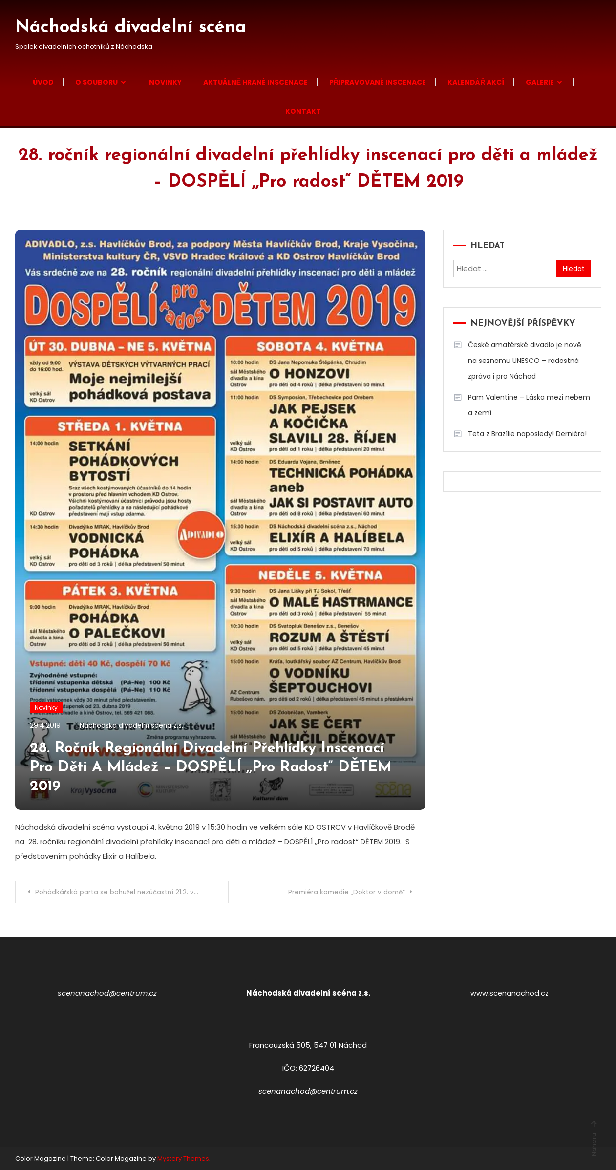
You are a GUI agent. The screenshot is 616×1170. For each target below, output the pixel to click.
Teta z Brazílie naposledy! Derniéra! (527, 434)
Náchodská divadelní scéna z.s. (135, 725)
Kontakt (303, 111)
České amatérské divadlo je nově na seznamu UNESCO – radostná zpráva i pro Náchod (524, 360)
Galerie (540, 82)
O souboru (96, 82)
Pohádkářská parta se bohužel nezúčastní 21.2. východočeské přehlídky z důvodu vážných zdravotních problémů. (124, 892)
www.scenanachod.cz (509, 992)
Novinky (165, 82)
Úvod (43, 82)
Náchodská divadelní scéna (130, 28)
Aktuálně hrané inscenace (255, 82)
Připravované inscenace (377, 82)
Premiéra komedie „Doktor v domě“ (343, 892)
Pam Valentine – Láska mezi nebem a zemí (529, 405)
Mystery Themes (183, 1158)
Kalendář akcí (475, 82)
